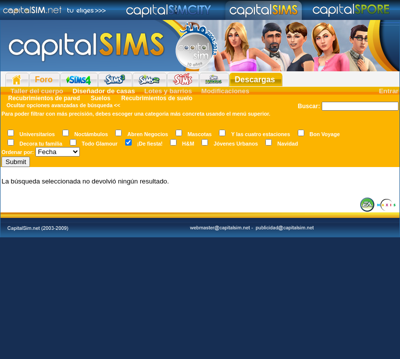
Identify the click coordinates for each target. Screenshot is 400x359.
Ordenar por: (17, 152)
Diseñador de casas (103, 91)
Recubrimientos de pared (44, 98)
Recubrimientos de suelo (156, 98)
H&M (188, 144)
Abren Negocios (147, 134)
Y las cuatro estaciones (260, 134)
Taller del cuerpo (36, 91)
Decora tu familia (40, 144)
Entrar (389, 91)
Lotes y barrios (168, 91)
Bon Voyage (325, 134)
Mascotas (200, 134)
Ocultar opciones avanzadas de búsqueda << (63, 105)
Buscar (308, 106)
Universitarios (37, 134)
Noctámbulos (91, 134)
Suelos (100, 98)
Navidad (287, 144)
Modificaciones (225, 91)
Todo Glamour (100, 144)
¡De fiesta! (150, 144)
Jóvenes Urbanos (235, 144)
